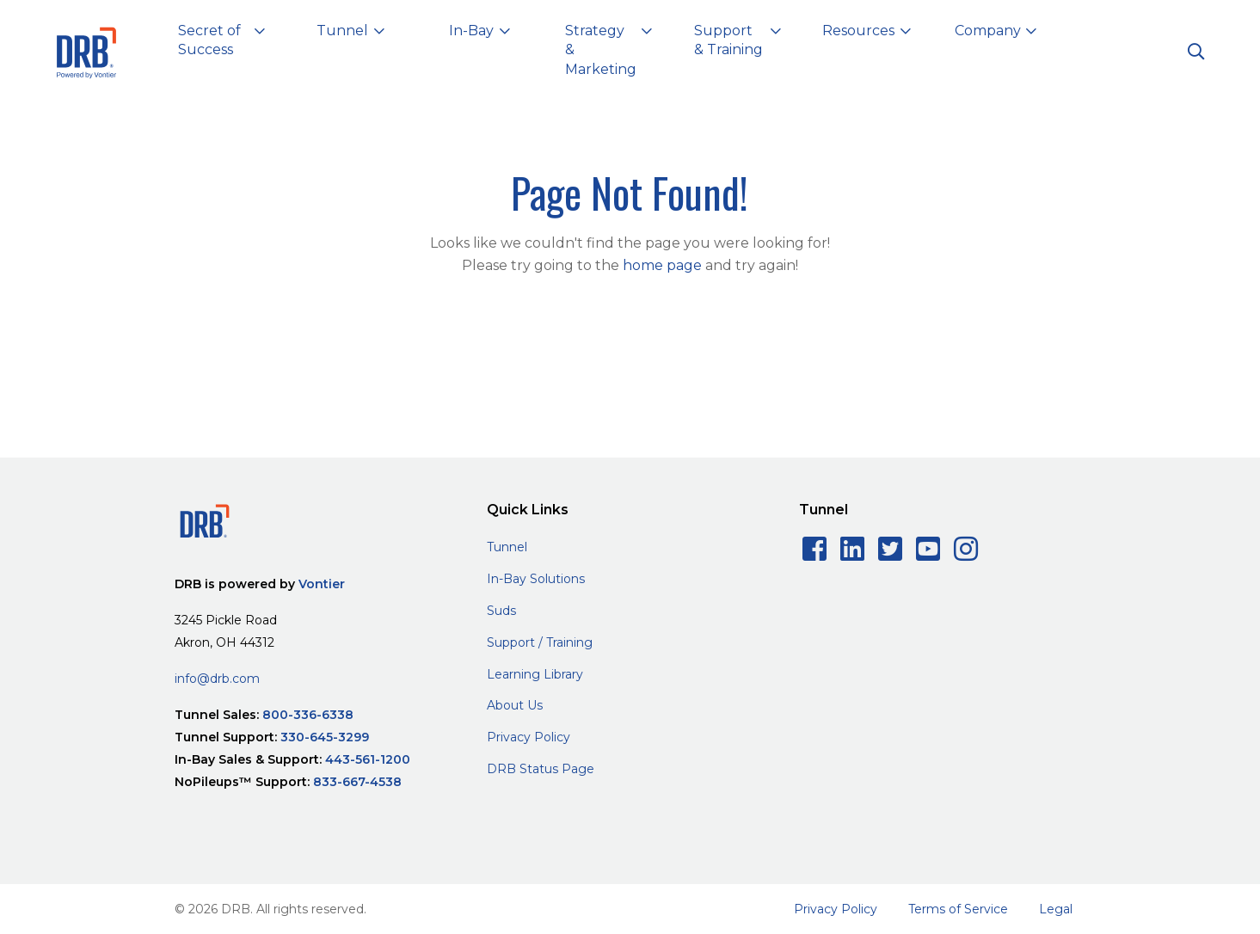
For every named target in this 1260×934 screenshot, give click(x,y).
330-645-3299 (324, 737)
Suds (501, 610)
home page (662, 265)
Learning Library (535, 674)
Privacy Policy (528, 737)
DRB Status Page (540, 769)
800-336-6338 (307, 714)
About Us (515, 705)
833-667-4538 (357, 782)
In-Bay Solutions (536, 579)
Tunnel (507, 547)
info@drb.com (217, 678)
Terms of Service (958, 909)
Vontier (321, 584)
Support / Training (540, 642)
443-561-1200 (367, 759)
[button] (221, 43)
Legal (1056, 909)
